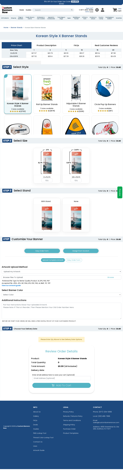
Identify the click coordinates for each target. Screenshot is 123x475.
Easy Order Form (42, 255)
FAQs (35, 426)
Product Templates (70, 439)
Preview (120, 192)
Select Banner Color (12, 296)
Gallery (36, 422)
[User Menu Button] (97, 10)
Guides (28, 10)
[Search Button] (72, 10)
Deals (22, 10)
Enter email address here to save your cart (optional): (53, 381)
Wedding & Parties (76, 18)
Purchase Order (69, 435)
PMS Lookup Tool (39, 439)
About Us (37, 417)
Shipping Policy (69, 430)
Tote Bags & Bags (61, 18)
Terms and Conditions (72, 426)
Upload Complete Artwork (52, 265)
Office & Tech (84, 18)
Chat (91, 12)
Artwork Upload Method (14, 272)
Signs (69, 18)
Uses (35, 452)
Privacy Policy (68, 417)
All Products (5, 18)
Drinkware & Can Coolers (41, 18)
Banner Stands (16, 32)
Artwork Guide (38, 456)
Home (6, 32)
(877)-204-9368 (105, 417)
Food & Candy (101, 18)
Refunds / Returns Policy (72, 422)
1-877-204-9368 (86, 10)
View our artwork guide (11, 291)
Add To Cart (61, 391)
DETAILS (61, 3)
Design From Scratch (81, 255)
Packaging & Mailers (110, 18)
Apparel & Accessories (51, 18)
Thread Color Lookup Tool (43, 443)
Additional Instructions (14, 306)
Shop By (13, 18)
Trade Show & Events (30, 18)
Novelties (119, 18)
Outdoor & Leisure (93, 18)
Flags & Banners (20, 18)
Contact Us (37, 447)
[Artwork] (61, 277)
